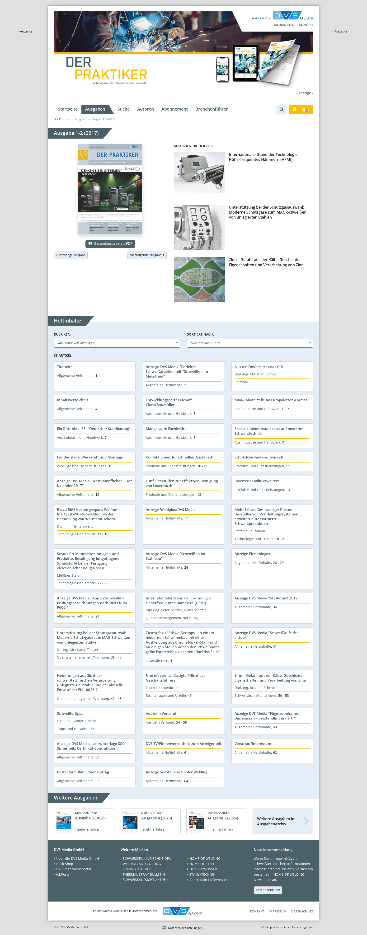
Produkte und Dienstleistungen (82, 466)
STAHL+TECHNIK (202, 874)
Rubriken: (62, 334)
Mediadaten (284, 25)
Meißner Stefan (69, 575)
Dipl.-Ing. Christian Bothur (255, 374)
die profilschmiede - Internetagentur (289, 927)
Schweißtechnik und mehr (255, 695)
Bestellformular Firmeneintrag (83, 772)
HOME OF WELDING (205, 858)
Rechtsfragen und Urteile (166, 695)
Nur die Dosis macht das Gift (259, 366)
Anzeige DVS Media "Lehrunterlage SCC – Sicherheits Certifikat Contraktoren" (92, 746)
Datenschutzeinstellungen (185, 928)
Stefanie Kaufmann (250, 531)
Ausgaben (95, 109)
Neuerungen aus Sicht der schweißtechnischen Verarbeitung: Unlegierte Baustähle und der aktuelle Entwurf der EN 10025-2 (90, 682)
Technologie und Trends (76, 534)
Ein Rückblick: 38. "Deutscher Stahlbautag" (94, 428)
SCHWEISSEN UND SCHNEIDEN (147, 858)
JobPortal (63, 874)
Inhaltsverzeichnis (72, 399)
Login (301, 109)
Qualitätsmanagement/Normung (172, 618)
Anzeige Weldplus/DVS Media (171, 509)
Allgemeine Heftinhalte (75, 375)
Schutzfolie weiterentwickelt (259, 457)
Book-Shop (64, 863)
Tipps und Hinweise (73, 728)
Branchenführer (211, 109)
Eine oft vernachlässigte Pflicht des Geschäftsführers (175, 678)
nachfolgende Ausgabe (147, 255)
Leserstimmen (157, 660)
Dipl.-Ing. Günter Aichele (76, 721)
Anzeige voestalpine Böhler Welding (176, 772)
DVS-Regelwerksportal (73, 869)
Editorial (241, 382)
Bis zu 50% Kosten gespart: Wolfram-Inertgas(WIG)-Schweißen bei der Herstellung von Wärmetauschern (88, 514)
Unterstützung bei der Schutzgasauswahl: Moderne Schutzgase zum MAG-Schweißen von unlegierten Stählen (267, 212)
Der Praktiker (62, 119)
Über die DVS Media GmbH (77, 858)
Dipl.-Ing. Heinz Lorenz (75, 526)
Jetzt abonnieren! (268, 890)
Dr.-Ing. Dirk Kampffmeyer (78, 649)
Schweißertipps (70, 713)
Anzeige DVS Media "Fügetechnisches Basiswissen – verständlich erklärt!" (267, 715)
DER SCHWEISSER (203, 869)
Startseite (68, 109)
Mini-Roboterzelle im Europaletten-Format (271, 399)
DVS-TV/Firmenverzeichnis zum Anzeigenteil (183, 743)
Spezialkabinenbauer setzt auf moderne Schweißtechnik (269, 431)
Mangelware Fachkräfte (166, 428)
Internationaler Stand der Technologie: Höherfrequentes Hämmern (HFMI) (263, 157)
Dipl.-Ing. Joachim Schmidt (256, 687)
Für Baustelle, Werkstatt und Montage (90, 457)
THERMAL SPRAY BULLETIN (144, 874)
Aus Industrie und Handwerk (169, 413)
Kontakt (306, 25)
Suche (124, 109)
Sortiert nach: (200, 334)
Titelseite (65, 366)
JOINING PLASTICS (137, 869)
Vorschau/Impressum (253, 743)
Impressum (278, 911)
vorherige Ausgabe (70, 255)
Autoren (145, 109)
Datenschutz (302, 911)
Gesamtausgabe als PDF (110, 243)
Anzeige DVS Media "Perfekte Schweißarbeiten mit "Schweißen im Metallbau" (177, 371)
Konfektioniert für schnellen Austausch (179, 457)
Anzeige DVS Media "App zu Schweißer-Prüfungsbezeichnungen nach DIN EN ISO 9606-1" (93, 603)
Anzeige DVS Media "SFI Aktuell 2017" (267, 598)
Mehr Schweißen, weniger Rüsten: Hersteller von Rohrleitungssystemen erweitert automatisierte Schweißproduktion (266, 516)
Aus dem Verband (161, 713)
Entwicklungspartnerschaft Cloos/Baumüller (169, 402)
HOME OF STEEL (202, 863)
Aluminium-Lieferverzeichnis (212, 879)
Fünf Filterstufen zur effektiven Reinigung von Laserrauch (182, 483)
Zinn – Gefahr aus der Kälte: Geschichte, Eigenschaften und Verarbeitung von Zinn (266, 262)
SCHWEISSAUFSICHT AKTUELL (146, 879)
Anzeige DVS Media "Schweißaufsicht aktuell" (266, 635)
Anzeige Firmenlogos (252, 553)
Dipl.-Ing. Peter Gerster (164, 610)
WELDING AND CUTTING (142, 863)
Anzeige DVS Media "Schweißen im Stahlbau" (175, 556)
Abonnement (174, 109)
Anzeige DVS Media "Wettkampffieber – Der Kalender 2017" (94, 483)
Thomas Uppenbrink (162, 687)
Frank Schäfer (195, 610)
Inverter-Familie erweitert (257, 480)
